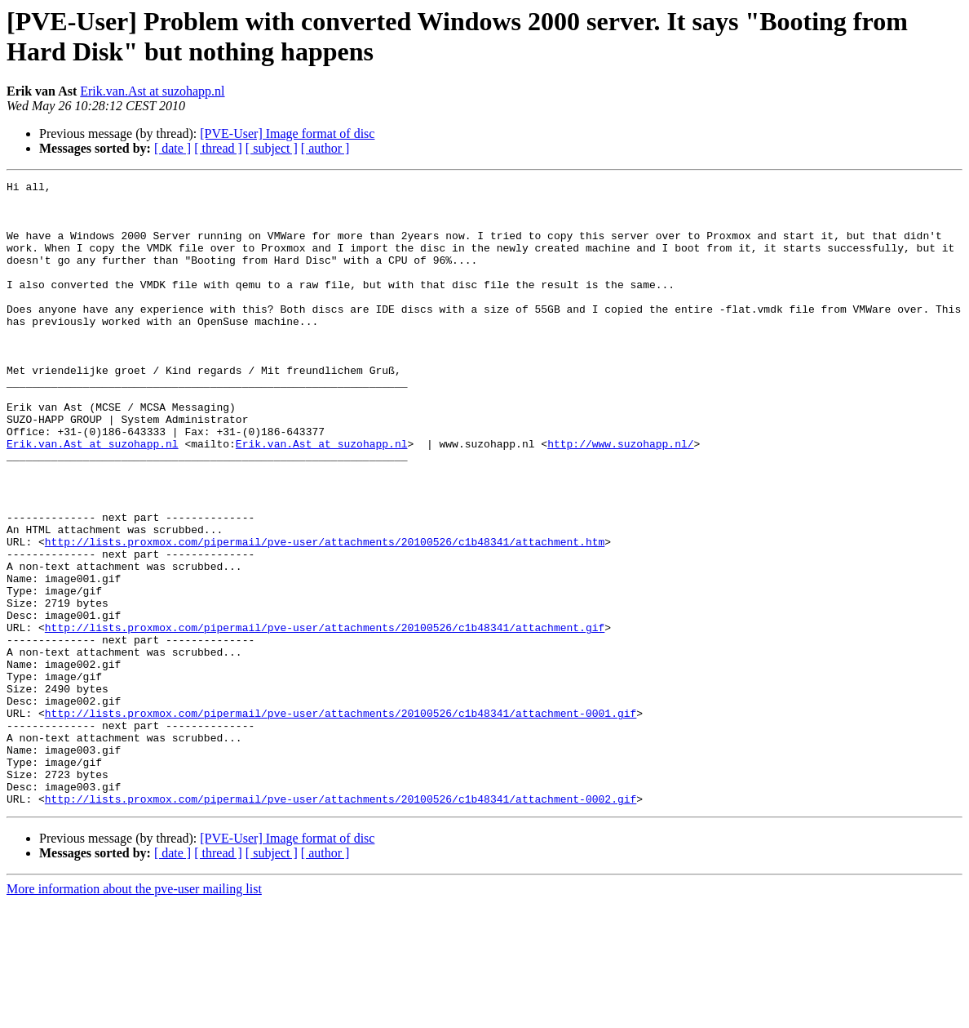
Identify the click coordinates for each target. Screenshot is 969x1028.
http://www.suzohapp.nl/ (620, 497)
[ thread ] (218, 148)
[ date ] (172, 148)
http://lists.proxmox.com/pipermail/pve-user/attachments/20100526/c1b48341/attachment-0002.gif (340, 923)
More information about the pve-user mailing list (134, 1014)
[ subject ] (272, 148)
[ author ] (325, 148)
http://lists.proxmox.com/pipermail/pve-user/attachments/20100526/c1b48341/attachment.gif (324, 717)
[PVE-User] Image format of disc (287, 133)
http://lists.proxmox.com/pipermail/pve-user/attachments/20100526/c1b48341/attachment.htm (324, 614)
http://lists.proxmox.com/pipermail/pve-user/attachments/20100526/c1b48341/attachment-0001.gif (340, 820)
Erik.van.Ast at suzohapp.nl (152, 91)
